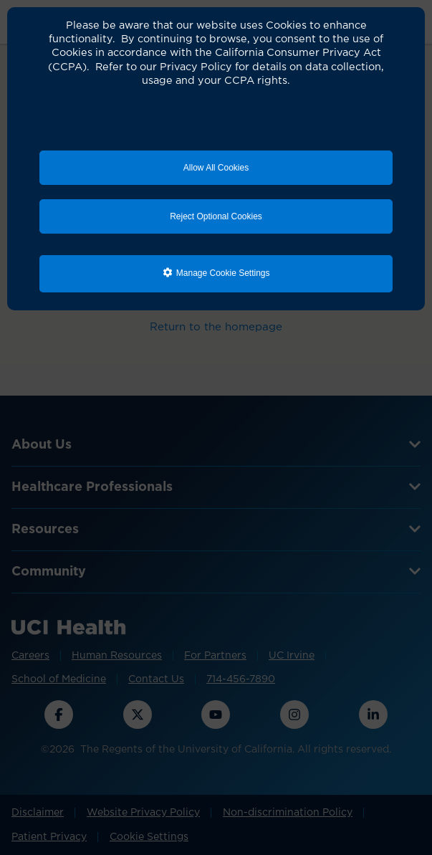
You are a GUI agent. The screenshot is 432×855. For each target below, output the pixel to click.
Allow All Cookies (216, 168)
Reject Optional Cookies (216, 216)
